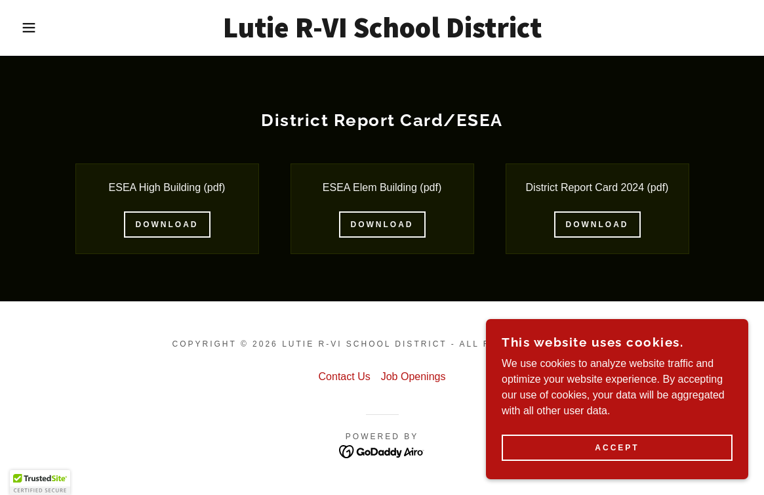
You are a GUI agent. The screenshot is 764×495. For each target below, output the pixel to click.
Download (167, 224)
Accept (617, 457)
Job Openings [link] (413, 376)
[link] (382, 33)
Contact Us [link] (345, 376)
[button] (38, 27)
